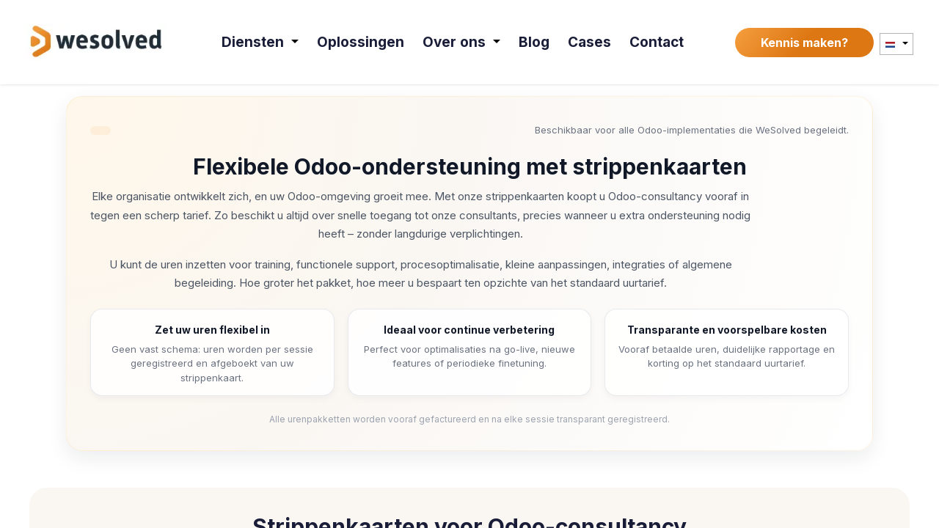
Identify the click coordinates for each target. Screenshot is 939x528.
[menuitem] (264, 42)
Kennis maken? (804, 42)
